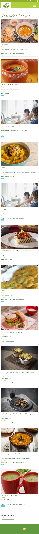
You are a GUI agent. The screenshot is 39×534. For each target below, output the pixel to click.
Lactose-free (12, 53)
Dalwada (3, 209)
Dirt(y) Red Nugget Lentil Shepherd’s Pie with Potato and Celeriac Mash (18, 373)
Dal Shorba (4, 45)
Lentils (22, 53)
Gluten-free (18, 53)
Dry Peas (23, 504)
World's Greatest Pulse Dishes (7, 172)
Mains (14, 49)
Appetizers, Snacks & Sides (7, 49)
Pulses (6, 6)
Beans (11, 259)
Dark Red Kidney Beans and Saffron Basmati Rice (16, 251)
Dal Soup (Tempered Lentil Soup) (11, 85)
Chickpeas (12, 341)
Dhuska (3, 291)
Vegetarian (3, 53)
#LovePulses (2, 1)
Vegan (7, 53)
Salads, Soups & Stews (22, 49)
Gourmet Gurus (4, 89)
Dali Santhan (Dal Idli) (7, 126)
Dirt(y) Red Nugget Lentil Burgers (11, 332)
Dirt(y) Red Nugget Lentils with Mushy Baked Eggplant (17, 414)
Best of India (17, 172)
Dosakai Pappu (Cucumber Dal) (10, 454)
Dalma (3, 168)
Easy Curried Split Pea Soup (9, 495)
